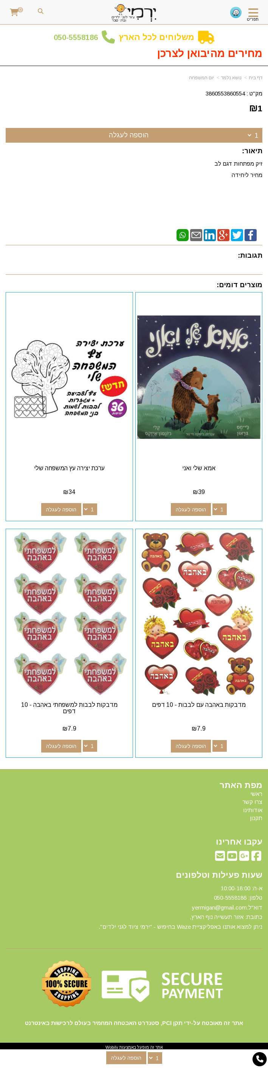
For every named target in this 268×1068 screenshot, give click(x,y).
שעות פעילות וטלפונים (219, 875)
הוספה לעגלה (129, 135)
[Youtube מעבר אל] (232, 858)
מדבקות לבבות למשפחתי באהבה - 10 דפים (69, 708)
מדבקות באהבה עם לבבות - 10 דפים (199, 705)
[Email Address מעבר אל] (220, 858)
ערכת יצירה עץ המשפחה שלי (69, 468)
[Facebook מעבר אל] (256, 858)
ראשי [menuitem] (256, 794)
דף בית (255, 77)
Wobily (111, 1047)
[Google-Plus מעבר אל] (244, 858)
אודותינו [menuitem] (252, 810)
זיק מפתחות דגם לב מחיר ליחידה (237, 169)
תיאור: (252, 151)
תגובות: (250, 255)
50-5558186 (78, 37)
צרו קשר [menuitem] (252, 802)
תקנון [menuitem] (256, 818)
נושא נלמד (231, 77)
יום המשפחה (201, 77)
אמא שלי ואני (198, 468)
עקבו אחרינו (239, 841)
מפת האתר (241, 785)
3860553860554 (225, 93)
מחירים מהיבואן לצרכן (209, 53)
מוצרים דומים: (239, 285)
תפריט (253, 19)
